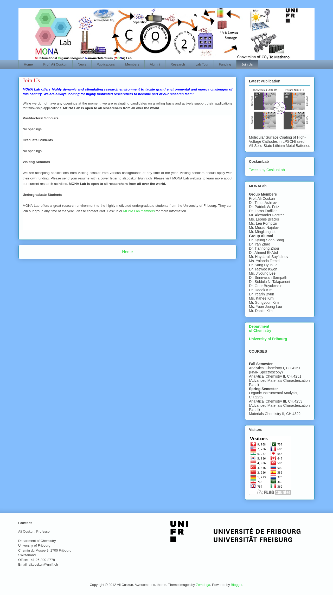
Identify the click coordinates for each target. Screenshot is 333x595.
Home (28, 64)
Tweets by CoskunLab (267, 170)
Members (132, 64)
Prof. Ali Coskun (55, 64)
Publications (106, 64)
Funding (225, 64)
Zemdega (203, 585)
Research (177, 64)
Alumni (155, 64)
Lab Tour (201, 64)
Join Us (247, 64)
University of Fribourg (268, 339)
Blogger (236, 585)
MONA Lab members (139, 211)
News (82, 64)
